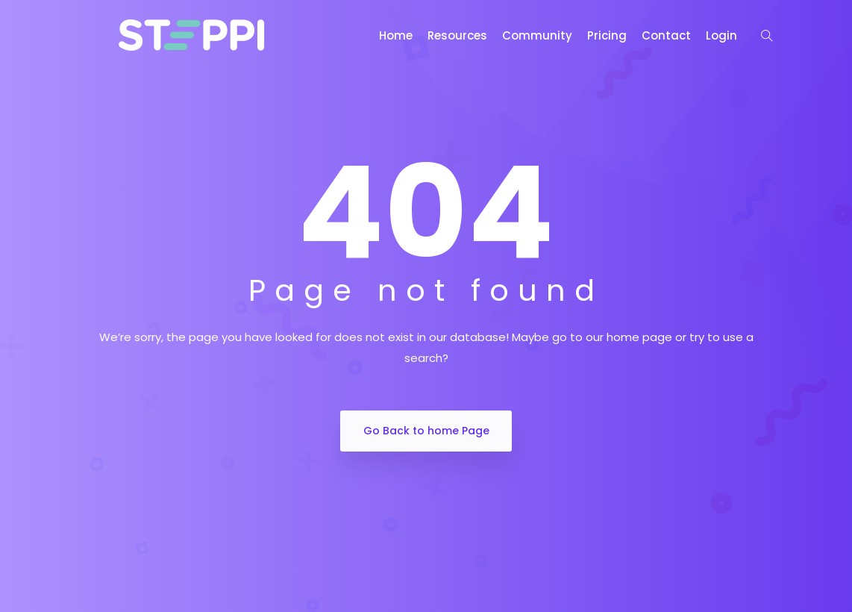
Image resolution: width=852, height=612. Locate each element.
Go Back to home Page (426, 430)
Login (721, 35)
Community (537, 35)
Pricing (607, 35)
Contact (666, 35)
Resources (457, 35)
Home (396, 35)
